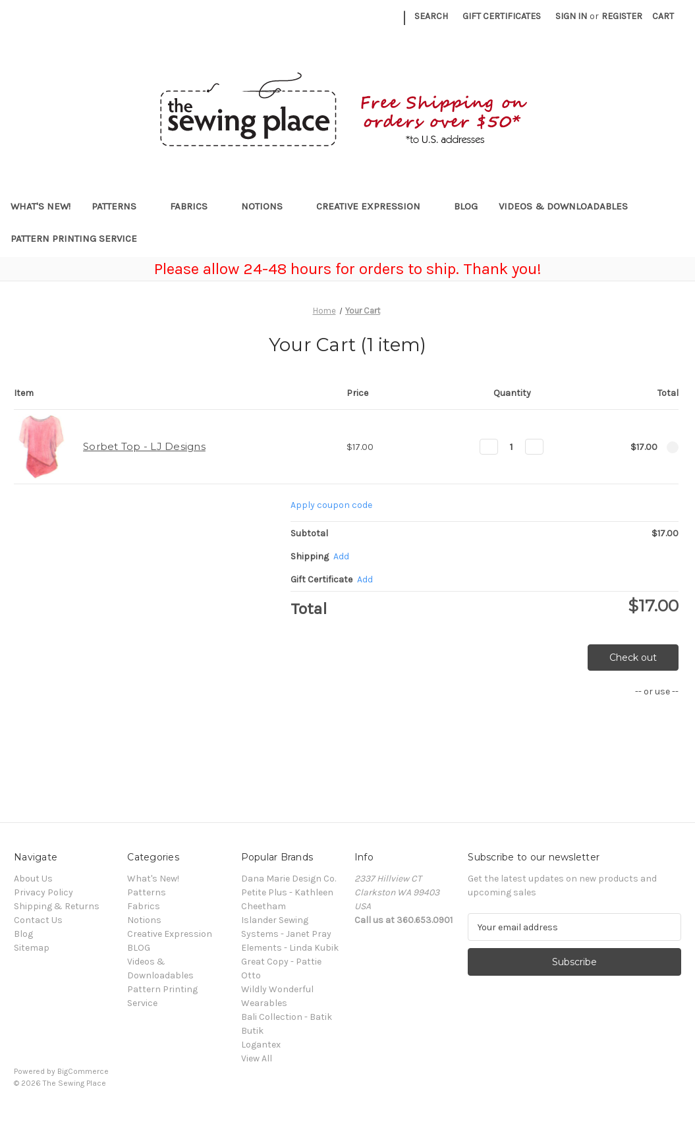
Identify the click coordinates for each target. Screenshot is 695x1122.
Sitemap (31, 947)
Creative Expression (374, 206)
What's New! (40, 206)
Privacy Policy (43, 892)
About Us (33, 878)
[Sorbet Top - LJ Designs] (511, 447)
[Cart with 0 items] (663, 16)
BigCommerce (83, 1071)
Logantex (261, 1044)
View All (256, 1058)
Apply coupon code (331, 505)
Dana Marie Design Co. (288, 878)
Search (431, 16)
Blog (23, 934)
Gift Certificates (501, 16)
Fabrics (195, 206)
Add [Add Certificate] (365, 579)
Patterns (120, 206)
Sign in (571, 16)
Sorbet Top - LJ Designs (144, 446)
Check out (633, 657)
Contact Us (38, 920)
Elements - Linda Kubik (290, 947)
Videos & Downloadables (569, 206)
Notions (268, 206)
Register (621, 16)
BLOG (466, 206)
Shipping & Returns (56, 906)
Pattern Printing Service (74, 238)
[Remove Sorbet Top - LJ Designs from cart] (673, 447)
